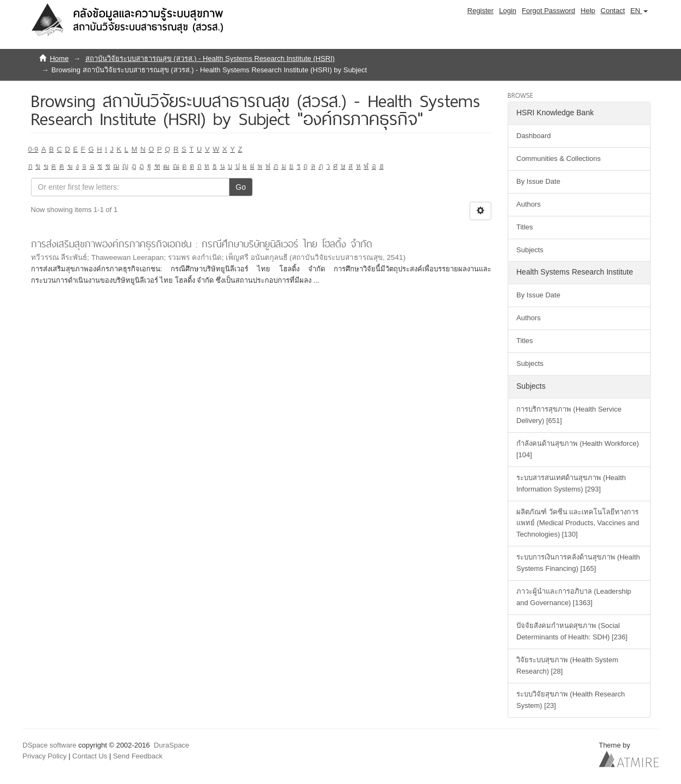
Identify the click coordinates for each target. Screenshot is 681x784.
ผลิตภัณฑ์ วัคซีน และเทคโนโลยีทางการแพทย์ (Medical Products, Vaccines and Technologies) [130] (577, 523)
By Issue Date (538, 181)
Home (59, 58)
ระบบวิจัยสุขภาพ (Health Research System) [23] (570, 700)
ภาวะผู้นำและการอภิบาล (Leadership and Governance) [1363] (573, 597)
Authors (528, 204)
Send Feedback (138, 756)
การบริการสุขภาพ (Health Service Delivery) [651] (568, 415)
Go (241, 187)
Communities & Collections (558, 158)
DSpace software (50, 745)
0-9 (33, 149)
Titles (524, 227)
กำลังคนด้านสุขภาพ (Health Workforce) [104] (577, 449)
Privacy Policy (45, 756)
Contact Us (89, 756)
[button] (639, 11)
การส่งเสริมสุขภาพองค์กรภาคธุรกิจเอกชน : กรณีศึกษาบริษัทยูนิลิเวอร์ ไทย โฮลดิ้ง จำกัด (201, 243)
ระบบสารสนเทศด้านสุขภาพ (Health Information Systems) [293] (571, 483)
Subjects (529, 250)
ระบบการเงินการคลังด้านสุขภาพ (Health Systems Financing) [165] (578, 563)
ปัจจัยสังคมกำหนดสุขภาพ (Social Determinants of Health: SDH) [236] (571, 631)
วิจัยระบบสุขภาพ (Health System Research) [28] (567, 665)
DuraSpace (171, 745)
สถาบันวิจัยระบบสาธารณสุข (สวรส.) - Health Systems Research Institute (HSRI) (210, 58)
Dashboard (533, 136)
